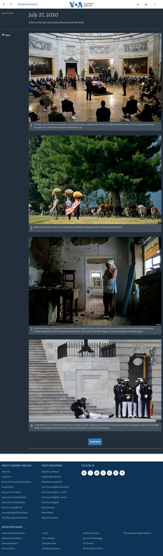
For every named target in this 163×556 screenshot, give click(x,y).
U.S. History (88, 543)
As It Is (45, 533)
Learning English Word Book (15, 513)
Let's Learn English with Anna (55, 487)
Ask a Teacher (48, 538)
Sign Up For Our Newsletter (14, 497)
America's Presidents (11, 538)
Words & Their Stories (93, 549)
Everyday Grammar (51, 549)
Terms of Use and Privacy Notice (16, 482)
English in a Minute (50, 472)
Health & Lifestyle (91, 533)
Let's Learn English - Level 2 (54, 497)
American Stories (10, 543)
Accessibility (7, 487)
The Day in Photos (27, 4)
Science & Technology (93, 538)
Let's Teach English (50, 502)
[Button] (6, 36)
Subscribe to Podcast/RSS (13, 502)
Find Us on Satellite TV (12, 507)
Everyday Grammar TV (52, 482)
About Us (6, 472)
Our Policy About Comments (14, 518)
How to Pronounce (50, 518)
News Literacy (48, 507)
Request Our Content (11, 492)
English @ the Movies (51, 477)
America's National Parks (13, 533)
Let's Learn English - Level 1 (54, 492)
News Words (47, 513)
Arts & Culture (8, 549)
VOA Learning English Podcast (137, 533)
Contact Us (6, 477)
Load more (95, 442)
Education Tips (49, 543)
